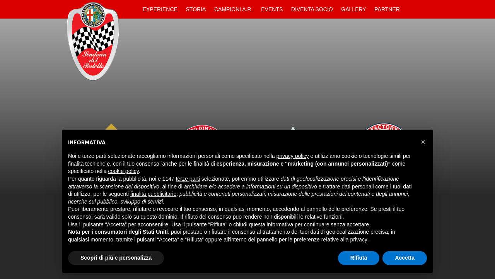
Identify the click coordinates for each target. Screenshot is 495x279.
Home (132, 9)
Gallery (353, 9)
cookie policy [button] (123, 171)
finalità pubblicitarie (153, 194)
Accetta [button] (405, 258)
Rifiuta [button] (358, 258)
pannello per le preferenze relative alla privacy (312, 239)
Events (272, 9)
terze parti (188, 179)
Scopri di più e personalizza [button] (116, 258)
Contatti (410, 9)
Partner (387, 9)
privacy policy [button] (293, 156)
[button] (423, 142)
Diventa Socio (312, 9)
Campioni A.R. (233, 9)
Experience (160, 9)
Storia (196, 9)
